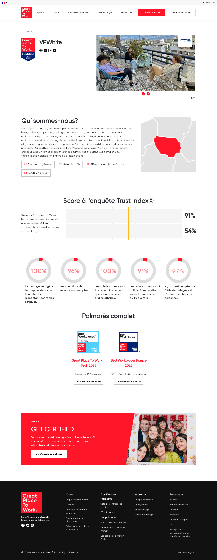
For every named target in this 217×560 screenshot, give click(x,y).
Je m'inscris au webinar (49, 454)
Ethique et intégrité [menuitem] (145, 515)
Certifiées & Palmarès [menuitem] (78, 12)
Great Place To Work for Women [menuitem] (112, 529)
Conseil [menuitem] (70, 505)
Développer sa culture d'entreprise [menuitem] (77, 528)
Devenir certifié (151, 12)
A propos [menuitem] (41, 12)
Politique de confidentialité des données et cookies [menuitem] (180, 533)
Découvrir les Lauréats (88, 381)
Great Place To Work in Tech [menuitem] (112, 537)
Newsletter (209, 3)
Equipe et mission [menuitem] (144, 500)
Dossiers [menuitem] (174, 510)
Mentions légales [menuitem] (186, 553)
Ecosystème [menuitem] (141, 505)
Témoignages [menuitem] (107, 512)
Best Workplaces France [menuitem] (113, 523)
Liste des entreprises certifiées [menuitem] (111, 505)
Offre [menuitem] (57, 12)
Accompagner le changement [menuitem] (74, 520)
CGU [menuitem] (172, 525)
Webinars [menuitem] (174, 515)
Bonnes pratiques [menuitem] (179, 505)
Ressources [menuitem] (126, 12)
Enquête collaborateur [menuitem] (77, 500)
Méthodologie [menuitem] (105, 12)
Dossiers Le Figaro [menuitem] (179, 520)
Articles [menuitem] (173, 500)
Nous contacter (182, 12)
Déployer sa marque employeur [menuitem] (76, 511)
